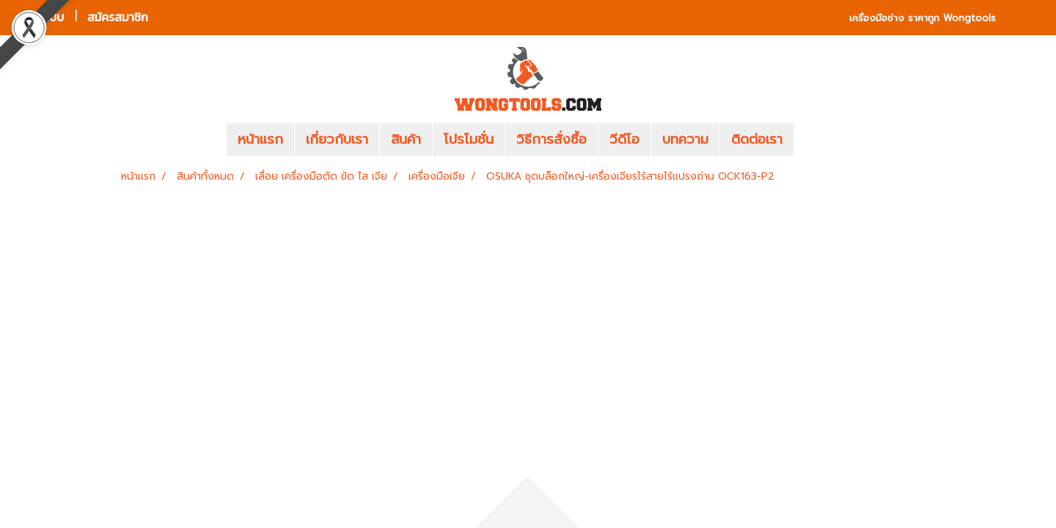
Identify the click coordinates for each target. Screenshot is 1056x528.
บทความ (685, 139)
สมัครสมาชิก (117, 17)
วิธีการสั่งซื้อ (551, 139)
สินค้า (406, 139)
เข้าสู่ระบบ (40, 17)
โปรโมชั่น (469, 139)
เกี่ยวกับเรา (337, 139)
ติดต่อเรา (756, 139)
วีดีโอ (624, 139)
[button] (815, 140)
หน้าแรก (260, 139)
